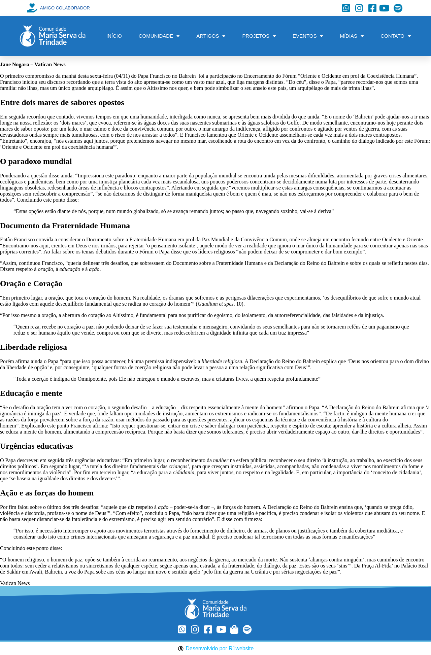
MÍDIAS (352, 36)
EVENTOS (308, 36)
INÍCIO (114, 36)
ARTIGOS (210, 36)
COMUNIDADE (159, 36)
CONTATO (395, 36)
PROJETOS (259, 36)
